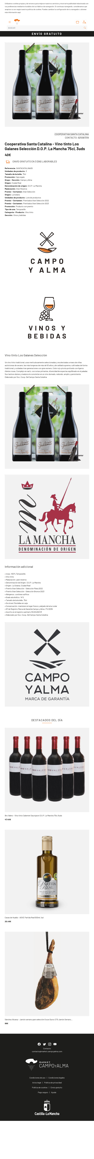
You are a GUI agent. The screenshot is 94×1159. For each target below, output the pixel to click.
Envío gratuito (56, 1125)
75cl (15, 174)
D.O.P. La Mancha (23, 186)
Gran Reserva (16, 189)
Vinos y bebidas (15, 215)
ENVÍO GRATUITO (47, 33)
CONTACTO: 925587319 (77, 137)
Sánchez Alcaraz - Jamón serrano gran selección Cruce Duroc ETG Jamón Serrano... (38, 1019)
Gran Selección (20, 191)
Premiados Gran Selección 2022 (27, 200)
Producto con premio (19, 206)
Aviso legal (36, 1121)
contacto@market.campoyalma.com (47, 1089)
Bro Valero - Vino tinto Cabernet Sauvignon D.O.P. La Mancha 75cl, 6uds (33, 815)
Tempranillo (15, 209)
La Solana (12, 194)
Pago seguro (43, 1130)
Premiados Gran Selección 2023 (27, 203)
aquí (19, 12)
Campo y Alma (18, 180)
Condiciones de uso (37, 1116)
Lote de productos (23, 197)
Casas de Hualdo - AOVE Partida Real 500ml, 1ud (24, 917)
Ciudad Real (13, 183)
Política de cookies (39, 1125)
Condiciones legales (56, 1116)
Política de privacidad (53, 1121)
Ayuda (53, 1130)
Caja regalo (15, 177)
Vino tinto (19, 212)
